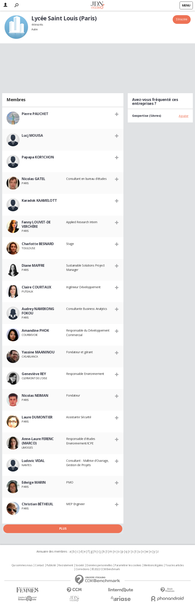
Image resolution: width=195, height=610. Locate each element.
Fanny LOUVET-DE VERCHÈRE (36, 224)
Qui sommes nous (22, 565)
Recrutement (65, 565)
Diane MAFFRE (33, 265)
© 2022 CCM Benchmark (106, 569)
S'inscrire (181, 19)
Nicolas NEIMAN (35, 395)
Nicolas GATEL (33, 178)
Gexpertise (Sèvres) (146, 116)
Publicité (51, 565)
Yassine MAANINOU (38, 352)
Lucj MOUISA (32, 135)
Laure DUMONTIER (37, 417)
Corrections (82, 569)
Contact (39, 565)
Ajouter (183, 116)
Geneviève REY (34, 373)
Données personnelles (99, 565)
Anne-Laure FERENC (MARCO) (38, 441)
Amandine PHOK (35, 330)
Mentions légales (153, 565)
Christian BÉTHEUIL (37, 504)
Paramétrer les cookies (128, 565)
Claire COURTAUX (36, 287)
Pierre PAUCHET (35, 113)
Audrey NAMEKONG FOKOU (38, 311)
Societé (79, 565)
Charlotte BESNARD (38, 243)
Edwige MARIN (34, 482)
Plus (62, 528)
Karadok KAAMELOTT (39, 200)
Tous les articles (174, 565)
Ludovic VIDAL (33, 460)
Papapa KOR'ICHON (38, 157)
